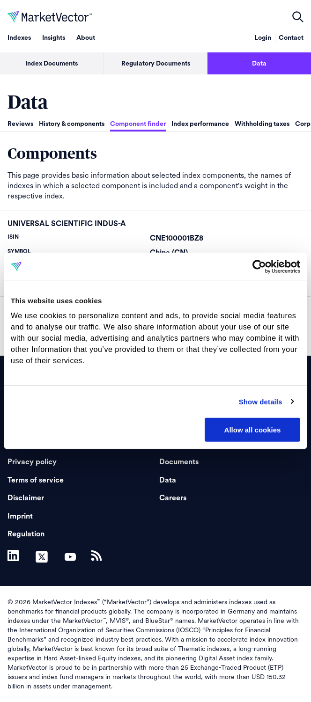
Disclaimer (25, 498)
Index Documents (51, 63)
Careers (172, 498)
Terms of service (35, 480)
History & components (71, 124)
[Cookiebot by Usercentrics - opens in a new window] (259, 267)
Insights (53, 38)
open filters (298, 16)
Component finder (138, 124)
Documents (179, 462)
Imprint (20, 516)
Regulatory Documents (155, 63)
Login (262, 38)
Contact (291, 38)
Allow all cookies (252, 430)
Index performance (200, 124)
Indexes (19, 38)
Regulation (25, 534)
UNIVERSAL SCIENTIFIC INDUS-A (66, 223)
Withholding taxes (262, 124)
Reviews (20, 124)
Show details (260, 401)
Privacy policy (32, 462)
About (85, 38)
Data (167, 480)
